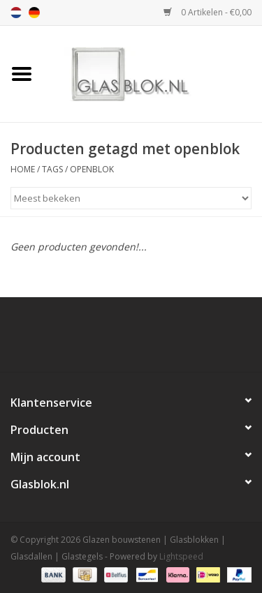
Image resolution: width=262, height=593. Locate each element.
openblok (92, 169)
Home (22, 169)
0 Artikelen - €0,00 (207, 12)
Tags (52, 169)
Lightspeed (181, 556)
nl (16, 12)
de (34, 12)
